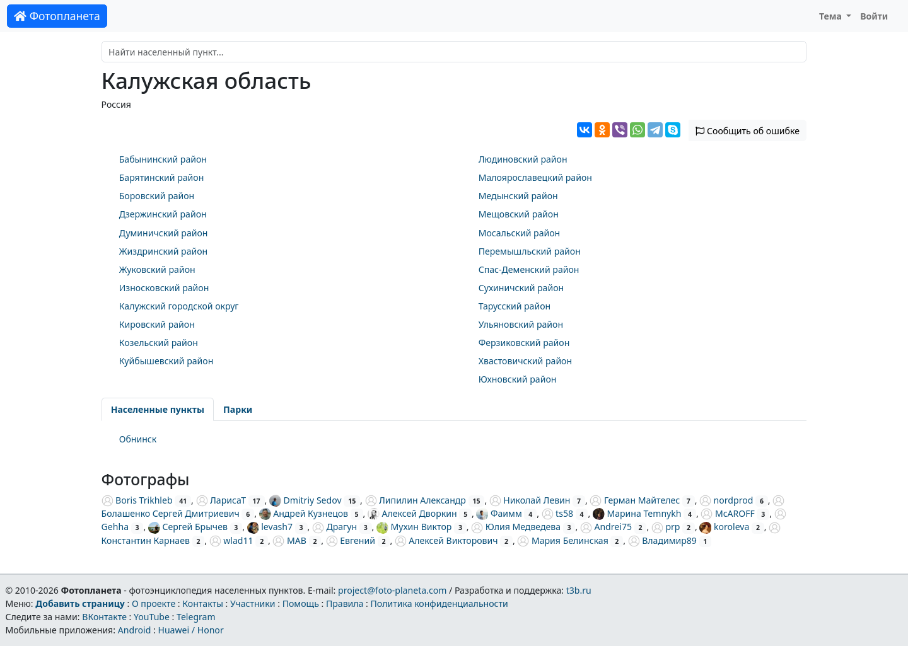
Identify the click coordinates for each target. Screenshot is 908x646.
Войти (874, 16)
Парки (237, 409)
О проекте (153, 603)
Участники (253, 603)
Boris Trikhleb (137, 500)
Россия (116, 104)
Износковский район (164, 288)
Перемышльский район (530, 251)
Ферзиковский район (524, 343)
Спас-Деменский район (529, 269)
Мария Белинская (562, 540)
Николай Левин (530, 500)
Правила (344, 603)
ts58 (557, 513)
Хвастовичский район (525, 361)
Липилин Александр (415, 500)
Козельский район (158, 343)
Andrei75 (606, 527)
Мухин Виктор (413, 527)
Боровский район (157, 196)
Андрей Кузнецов (303, 513)
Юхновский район (518, 379)
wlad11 (231, 540)
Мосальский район (520, 233)
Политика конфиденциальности (439, 603)
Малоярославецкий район (535, 177)
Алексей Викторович (446, 540)
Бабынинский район (163, 159)
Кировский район (157, 324)
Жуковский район (157, 269)
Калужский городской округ (179, 306)
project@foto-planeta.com (392, 590)
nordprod (726, 500)
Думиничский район (163, 233)
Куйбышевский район (166, 361)
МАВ (289, 540)
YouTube (152, 617)
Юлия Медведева (516, 527)
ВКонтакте (104, 617)
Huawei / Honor (190, 630)
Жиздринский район (163, 251)
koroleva (724, 527)
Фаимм (498, 513)
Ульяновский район (521, 324)
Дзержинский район (163, 214)
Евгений (350, 540)
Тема (831, 16)
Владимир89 (662, 540)
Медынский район (518, 196)
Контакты (202, 603)
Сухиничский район (521, 288)
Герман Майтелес (635, 500)
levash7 (270, 527)
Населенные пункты (157, 409)
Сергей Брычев (188, 527)
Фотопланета (57, 15)
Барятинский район (161, 177)
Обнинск (138, 439)
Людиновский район (523, 159)
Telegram (196, 617)
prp (665, 527)
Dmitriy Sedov (305, 500)
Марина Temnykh (637, 513)
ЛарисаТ (221, 500)
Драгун (334, 527)
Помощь (300, 603)
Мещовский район (519, 214)
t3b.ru (578, 590)
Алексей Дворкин (412, 513)
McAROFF (727, 513)
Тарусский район (514, 306)
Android (134, 630)
